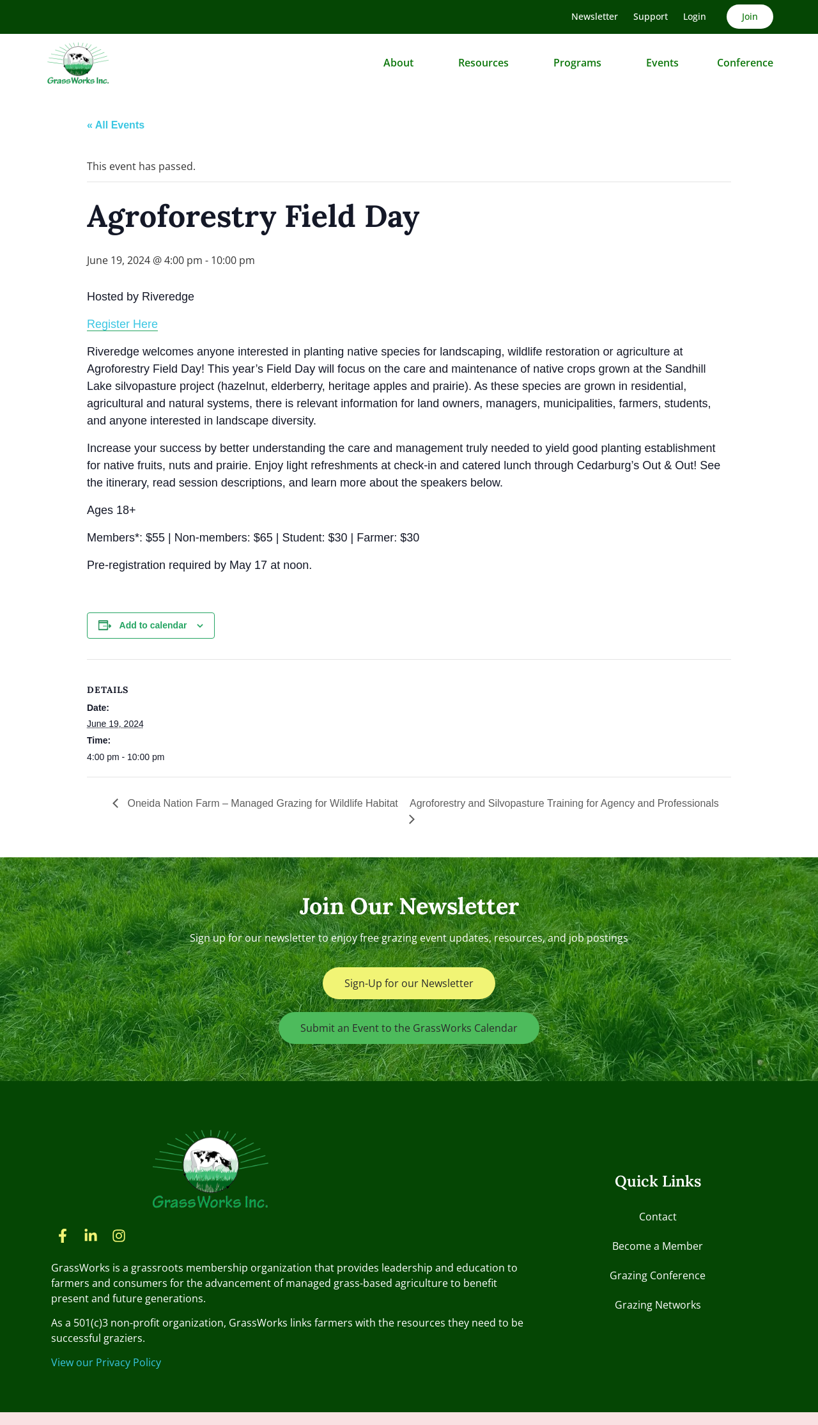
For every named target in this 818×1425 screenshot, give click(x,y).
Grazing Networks (658, 1305)
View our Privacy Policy (106, 1362)
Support (650, 16)
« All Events (115, 125)
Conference (745, 63)
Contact (658, 1217)
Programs (580, 63)
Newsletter (594, 16)
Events (662, 63)
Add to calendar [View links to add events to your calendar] (153, 625)
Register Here (122, 324)
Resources (486, 63)
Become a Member (657, 1246)
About (401, 63)
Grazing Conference (658, 1275)
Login (694, 16)
